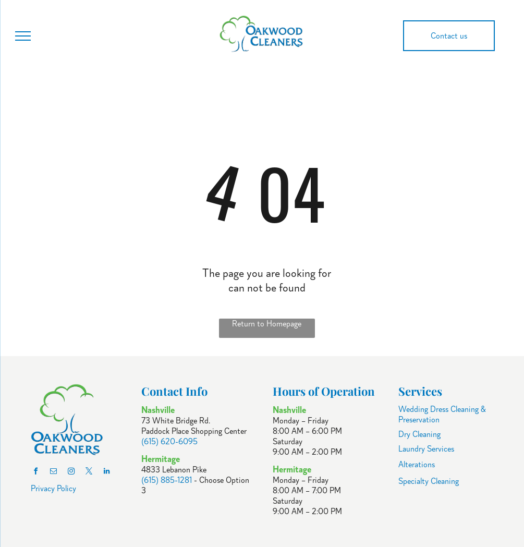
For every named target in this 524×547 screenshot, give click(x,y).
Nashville (289, 410)
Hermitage (292, 469)
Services (420, 391)
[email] (53, 472)
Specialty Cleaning (428, 481)
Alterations (416, 464)
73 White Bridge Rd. (175, 421)
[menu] (22, 36)
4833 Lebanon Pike (173, 470)
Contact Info (174, 391)
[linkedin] (107, 472)
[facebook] (36, 472)
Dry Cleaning (419, 434)
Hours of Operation (324, 391)
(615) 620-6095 (169, 441)
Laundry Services (426, 449)
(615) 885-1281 (166, 480)
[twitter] (89, 472)
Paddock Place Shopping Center (194, 431)
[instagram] (71, 472)
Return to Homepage (266, 324)
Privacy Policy (53, 488)
